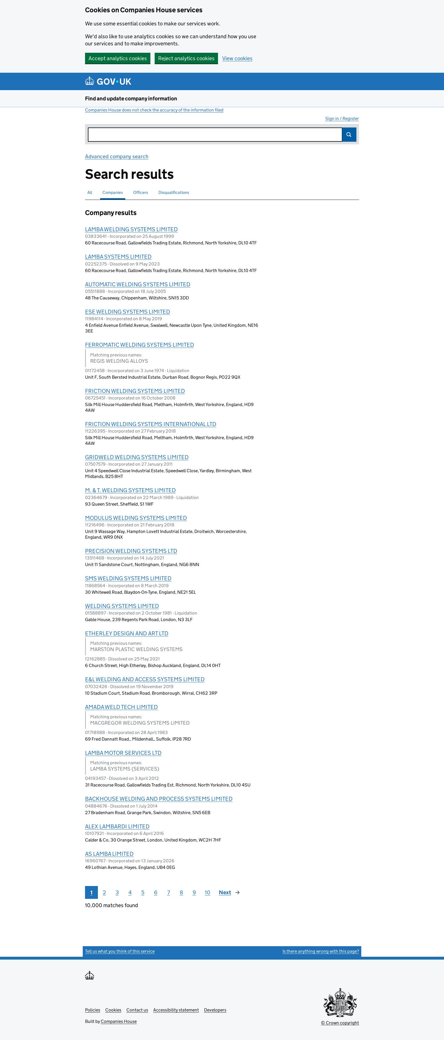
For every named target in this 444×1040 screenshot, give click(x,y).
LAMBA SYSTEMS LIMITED (118, 256)
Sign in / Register (342, 118)
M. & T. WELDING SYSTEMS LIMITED (130, 490)
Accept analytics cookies (117, 58)
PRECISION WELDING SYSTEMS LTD (131, 551)
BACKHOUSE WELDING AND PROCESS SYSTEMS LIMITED (159, 798)
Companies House (119, 1021)
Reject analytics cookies (186, 58)
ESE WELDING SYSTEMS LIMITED (127, 311)
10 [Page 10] (207, 892)
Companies (112, 192)
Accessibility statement (176, 1010)
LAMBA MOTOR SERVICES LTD (123, 752)
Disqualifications (173, 192)
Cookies (113, 1010)
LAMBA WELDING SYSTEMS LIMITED (131, 229)
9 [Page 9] (194, 892)
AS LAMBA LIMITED (109, 853)
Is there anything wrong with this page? (320, 951)
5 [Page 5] (142, 892)
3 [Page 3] (117, 892)
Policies (92, 1010)
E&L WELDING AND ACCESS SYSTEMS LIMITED (145, 679)
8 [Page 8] (181, 892)
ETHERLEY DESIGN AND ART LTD (126, 633)
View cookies (237, 58)
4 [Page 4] (130, 892)
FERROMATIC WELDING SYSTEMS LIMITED (139, 344)
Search (349, 134)
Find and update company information (131, 98)
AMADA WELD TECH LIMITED (121, 707)
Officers (140, 192)
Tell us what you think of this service (120, 951)
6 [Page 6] (156, 892)
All (89, 192)
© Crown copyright (340, 1022)
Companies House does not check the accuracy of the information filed (154, 110)
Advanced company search (116, 156)
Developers (215, 1010)
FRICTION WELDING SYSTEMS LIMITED (135, 391)
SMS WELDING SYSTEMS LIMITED (128, 578)
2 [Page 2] (104, 892)
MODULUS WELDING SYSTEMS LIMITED (136, 517)
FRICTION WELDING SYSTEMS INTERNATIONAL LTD (150, 424)
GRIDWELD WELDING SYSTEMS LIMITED (137, 457)
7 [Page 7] (168, 892)
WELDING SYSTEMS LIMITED (122, 606)
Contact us (137, 1010)
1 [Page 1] (91, 892)
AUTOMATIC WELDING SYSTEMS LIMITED (137, 284)
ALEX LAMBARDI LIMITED (117, 826)
